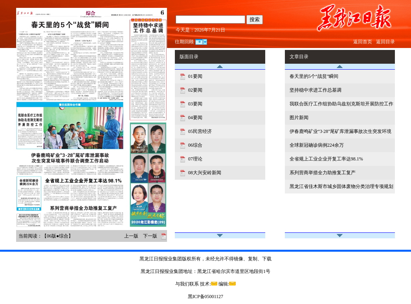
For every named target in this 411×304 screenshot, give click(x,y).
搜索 (255, 19)
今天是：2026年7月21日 (200, 30)
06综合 (194, 145)
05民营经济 (199, 131)
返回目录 (385, 41)
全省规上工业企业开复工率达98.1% (326, 159)
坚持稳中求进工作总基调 (315, 90)
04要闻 (194, 117)
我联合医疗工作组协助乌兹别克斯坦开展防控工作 (341, 104)
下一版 (150, 236)
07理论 (194, 159)
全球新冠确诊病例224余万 (317, 145)
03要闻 (194, 104)
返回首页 (362, 41)
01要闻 (194, 76)
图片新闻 (299, 117)
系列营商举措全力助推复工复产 (323, 172)
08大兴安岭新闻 (204, 172)
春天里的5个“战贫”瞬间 (314, 76)
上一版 (131, 236)
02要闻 (194, 90)
